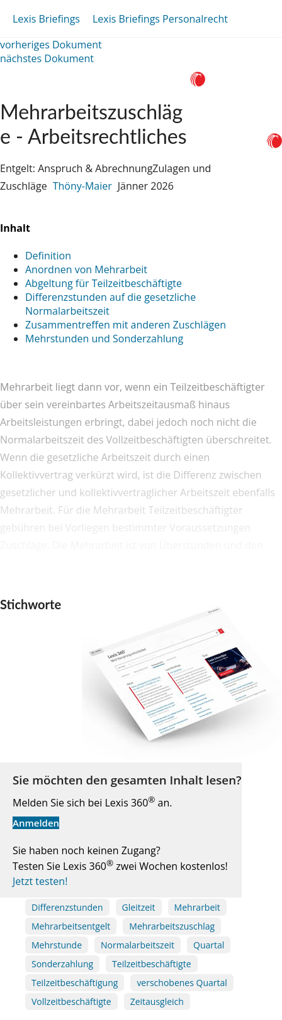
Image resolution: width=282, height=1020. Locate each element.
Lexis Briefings (46, 19)
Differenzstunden (67, 907)
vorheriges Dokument (51, 45)
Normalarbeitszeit (137, 945)
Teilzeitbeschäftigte (151, 964)
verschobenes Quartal (182, 983)
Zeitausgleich (157, 1001)
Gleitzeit (138, 907)
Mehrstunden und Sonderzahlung (104, 338)
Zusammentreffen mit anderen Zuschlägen (125, 325)
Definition (48, 256)
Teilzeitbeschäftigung (74, 983)
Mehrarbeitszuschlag (172, 926)
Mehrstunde (56, 945)
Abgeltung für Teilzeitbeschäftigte (103, 283)
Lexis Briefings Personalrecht (160, 19)
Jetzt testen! (40, 881)
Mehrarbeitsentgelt (70, 926)
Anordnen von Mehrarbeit (86, 269)
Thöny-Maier (82, 186)
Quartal (208, 945)
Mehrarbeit (197, 907)
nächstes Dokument (47, 58)
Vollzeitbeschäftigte (71, 1001)
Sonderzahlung (62, 964)
